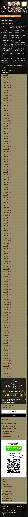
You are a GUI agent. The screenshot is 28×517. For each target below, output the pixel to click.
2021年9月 (5, 215)
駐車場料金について (8, 486)
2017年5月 (5, 348)
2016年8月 (5, 371)
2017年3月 (5, 353)
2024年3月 (5, 138)
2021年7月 (5, 220)
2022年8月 (5, 187)
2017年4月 (5, 350)
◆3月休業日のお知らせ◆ (8, 426)
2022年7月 (5, 189)
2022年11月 (6, 179)
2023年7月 (5, 159)
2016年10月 (6, 366)
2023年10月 (6, 151)
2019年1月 (5, 297)
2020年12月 (6, 238)
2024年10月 (6, 121)
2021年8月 (5, 218)
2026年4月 (5, 75)
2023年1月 (5, 174)
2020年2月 (5, 264)
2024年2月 (5, 141)
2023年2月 (5, 172)
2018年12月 (6, 299)
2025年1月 (5, 113)
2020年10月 (6, 243)
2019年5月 (5, 286)
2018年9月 (5, 307)
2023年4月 (5, 167)
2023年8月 (5, 156)
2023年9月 (5, 154)
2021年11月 (6, 210)
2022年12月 (6, 177)
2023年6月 (5, 161)
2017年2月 (5, 355)
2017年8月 (5, 340)
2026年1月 (5, 82)
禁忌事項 (5, 484)
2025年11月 (6, 87)
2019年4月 (5, 289)
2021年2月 (5, 233)
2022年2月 (5, 202)
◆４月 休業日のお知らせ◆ (8, 423)
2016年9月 (5, 368)
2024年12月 (6, 115)
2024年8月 (5, 126)
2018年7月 (5, 312)
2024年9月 (5, 123)
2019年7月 (5, 281)
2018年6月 (5, 315)
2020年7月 (5, 251)
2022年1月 (5, 205)
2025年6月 (5, 100)
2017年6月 (5, 345)
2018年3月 (5, 322)
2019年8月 (5, 279)
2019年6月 (5, 284)
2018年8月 (5, 309)
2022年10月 (6, 182)
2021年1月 (5, 235)
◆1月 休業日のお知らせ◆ (8, 431)
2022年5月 (5, 195)
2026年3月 (5, 77)
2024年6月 (5, 131)
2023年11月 (6, 149)
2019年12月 (6, 269)
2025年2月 (5, 110)
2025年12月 (6, 85)
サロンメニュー (7, 479)
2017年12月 (6, 330)
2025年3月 (5, 108)
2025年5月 (5, 103)
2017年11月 (6, 332)
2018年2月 (5, 325)
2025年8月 (5, 95)
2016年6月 (5, 376)
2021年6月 (5, 223)
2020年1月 (5, 266)
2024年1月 (5, 144)
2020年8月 (5, 248)
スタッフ (5, 66)
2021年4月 (5, 228)
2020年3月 (5, 261)
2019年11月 (6, 271)
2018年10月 (6, 304)
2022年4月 (5, 197)
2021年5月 (5, 225)
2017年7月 (5, 343)
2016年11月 (6, 363)
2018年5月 (5, 317)
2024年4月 (5, 136)
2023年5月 (5, 164)
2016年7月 (5, 373)
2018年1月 (5, 327)
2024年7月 (5, 128)
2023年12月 (6, 146)
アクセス (5, 481)
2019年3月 (5, 292)
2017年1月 (5, 358)
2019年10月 (6, 274)
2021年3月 (5, 230)
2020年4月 (5, 258)
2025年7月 (5, 98)
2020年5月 (5, 256)
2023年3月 (5, 169)
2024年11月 (6, 118)
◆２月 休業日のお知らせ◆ (8, 428)
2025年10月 (6, 90)
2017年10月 (6, 335)
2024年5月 (5, 133)
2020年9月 (5, 246)
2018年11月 (6, 302)
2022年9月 (5, 184)
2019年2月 (5, 294)
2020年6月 (5, 253)
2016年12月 (6, 361)
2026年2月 (5, 80)
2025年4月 (5, 105)
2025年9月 (5, 92)
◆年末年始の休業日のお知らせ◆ (10, 436)
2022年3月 (5, 200)
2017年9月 (5, 338)
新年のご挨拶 (5, 433)
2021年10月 (6, 212)
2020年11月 (6, 241)
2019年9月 (5, 276)
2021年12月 (6, 207)
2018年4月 (5, 320)
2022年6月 (5, 192)
